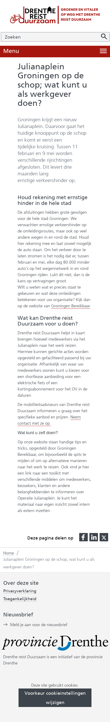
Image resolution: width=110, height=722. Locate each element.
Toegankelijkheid (19, 599)
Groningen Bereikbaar (70, 306)
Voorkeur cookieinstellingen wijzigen (55, 697)
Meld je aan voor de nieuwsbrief (38, 625)
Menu (11, 51)
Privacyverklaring (19, 591)
